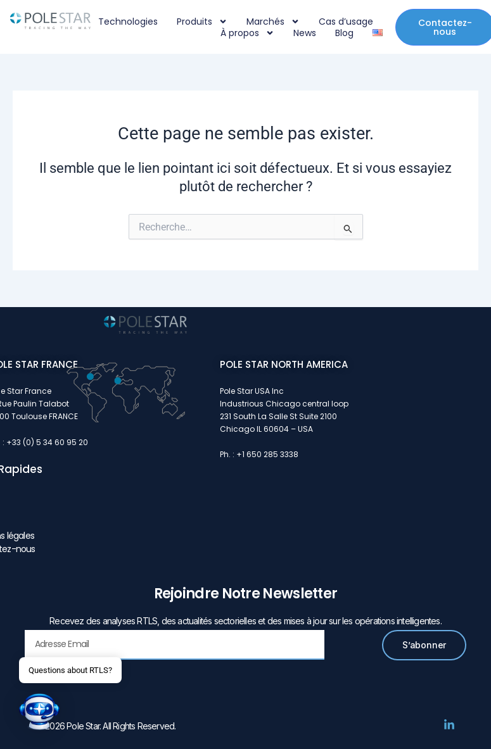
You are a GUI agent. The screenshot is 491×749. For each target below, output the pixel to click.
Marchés (273, 21)
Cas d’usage (346, 21)
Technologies (128, 21)
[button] (39, 711)
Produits (202, 21)
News (304, 33)
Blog (344, 33)
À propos (247, 33)
